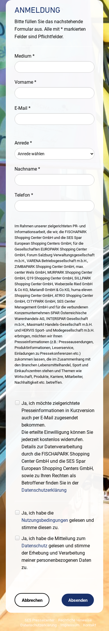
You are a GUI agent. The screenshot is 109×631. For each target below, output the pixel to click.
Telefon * (24, 195)
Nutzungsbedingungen (45, 520)
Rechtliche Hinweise (75, 620)
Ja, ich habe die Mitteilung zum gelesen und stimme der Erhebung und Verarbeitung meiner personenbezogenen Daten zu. (56, 553)
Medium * (25, 56)
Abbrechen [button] (32, 600)
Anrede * (23, 143)
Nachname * (27, 169)
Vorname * (25, 82)
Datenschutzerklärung (44, 490)
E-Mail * (23, 108)
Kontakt (89, 625)
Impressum (69, 625)
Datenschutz (34, 545)
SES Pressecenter (39, 620)
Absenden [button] (77, 600)
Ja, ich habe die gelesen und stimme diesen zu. (58, 520)
